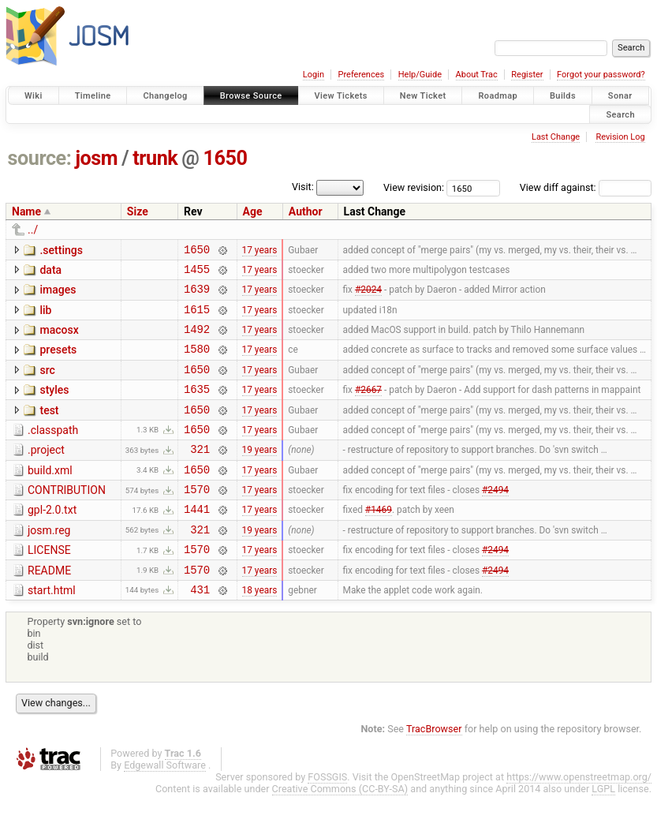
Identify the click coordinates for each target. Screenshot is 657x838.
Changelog (165, 96)
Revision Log (619, 137)
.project (46, 473)
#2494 (495, 520)
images (57, 294)
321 (200, 474)
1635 (197, 407)
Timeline (93, 96)
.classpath (53, 451)
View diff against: (585, 187)
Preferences (361, 74)
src (46, 384)
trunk (155, 158)
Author (306, 211)
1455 (197, 273)
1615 (197, 318)
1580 (197, 362)
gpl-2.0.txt (52, 540)
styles (54, 406)
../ (33, 229)
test (48, 429)
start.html (52, 630)
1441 (197, 541)
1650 (225, 158)
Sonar (620, 96)
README (49, 608)
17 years (260, 250)
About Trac (477, 74)
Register (527, 74)
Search (620, 114)
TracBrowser (434, 771)
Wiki (33, 96)
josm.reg (49, 563)
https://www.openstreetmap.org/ (578, 819)
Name (26, 211)
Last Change (556, 137)
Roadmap (497, 96)
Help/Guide (420, 74)
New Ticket (423, 96)
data (50, 272)
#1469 (378, 542)
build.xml (50, 496)
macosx (58, 339)
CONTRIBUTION (67, 518)
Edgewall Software (165, 808)
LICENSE (49, 585)
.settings (60, 250)
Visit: (303, 187)
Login (313, 74)
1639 (197, 295)
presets (58, 361)
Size (137, 211)
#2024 (368, 295)
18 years (260, 631)
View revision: (413, 187)
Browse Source (251, 96)
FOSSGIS (327, 819)
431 (200, 631)
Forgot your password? (601, 74)
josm (96, 158)
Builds (563, 96)
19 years (260, 475)
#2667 (368, 407)
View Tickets (341, 96)
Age (253, 211)
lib (45, 317)
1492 (197, 340)
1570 (197, 519)
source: (40, 158)
